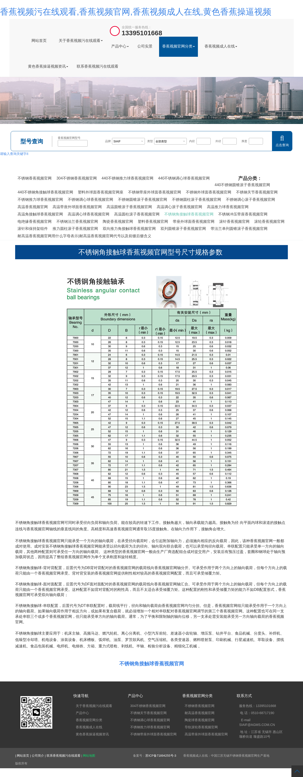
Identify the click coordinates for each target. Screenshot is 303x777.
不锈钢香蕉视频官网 (35, 178)
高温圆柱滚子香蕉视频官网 (137, 214)
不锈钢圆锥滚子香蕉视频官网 (142, 200)
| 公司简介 (37, 755)
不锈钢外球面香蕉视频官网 (208, 192)
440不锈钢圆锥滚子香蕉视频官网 (242, 185)
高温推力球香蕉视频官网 (228, 207)
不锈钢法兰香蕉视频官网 (77, 221)
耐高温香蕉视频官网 (199, 713)
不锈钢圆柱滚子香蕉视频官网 (196, 200)
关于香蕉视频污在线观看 (81, 41)
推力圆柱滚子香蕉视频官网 (75, 229)
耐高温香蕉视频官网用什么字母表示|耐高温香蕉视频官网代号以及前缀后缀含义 (84, 236)
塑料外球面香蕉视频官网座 (100, 192)
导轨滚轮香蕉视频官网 (201, 727)
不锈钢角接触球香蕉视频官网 (189, 214)
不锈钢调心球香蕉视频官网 (90, 200)
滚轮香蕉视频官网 (269, 221)
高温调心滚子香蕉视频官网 (179, 207)
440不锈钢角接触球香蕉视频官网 (45, 192)
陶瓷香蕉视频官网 (118, 221)
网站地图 (89, 755)
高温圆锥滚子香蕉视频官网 (129, 207)
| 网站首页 (22, 755)
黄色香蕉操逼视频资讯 (48, 66)
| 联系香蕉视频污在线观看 (63, 755)
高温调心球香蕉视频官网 (88, 214)
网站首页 (39, 41)
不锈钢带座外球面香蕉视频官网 (154, 192)
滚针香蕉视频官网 (234, 221)
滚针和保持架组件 (33, 229)
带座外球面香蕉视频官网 (193, 221)
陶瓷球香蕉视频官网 (199, 720)
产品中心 (120, 46)
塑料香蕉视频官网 (153, 221)
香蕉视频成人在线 (221, 46)
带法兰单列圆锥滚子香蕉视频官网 (239, 229)
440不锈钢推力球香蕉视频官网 (127, 178)
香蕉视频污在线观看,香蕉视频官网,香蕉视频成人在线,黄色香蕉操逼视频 (135, 12)
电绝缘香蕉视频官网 (35, 221)
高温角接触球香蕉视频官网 (40, 214)
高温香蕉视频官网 (33, 207)
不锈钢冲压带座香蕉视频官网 (242, 214)
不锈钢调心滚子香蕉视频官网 (250, 200)
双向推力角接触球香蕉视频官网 (129, 229)
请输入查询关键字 (14, 154)
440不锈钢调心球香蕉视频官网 (184, 178)
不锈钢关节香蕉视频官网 (257, 192)
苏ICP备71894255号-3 (160, 755)
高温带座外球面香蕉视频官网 (77, 207)
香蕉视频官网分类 (178, 46)
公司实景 (144, 46)
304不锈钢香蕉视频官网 (76, 178)
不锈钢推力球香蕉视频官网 (40, 200)
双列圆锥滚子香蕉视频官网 (183, 229)
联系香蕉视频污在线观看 (97, 66)
